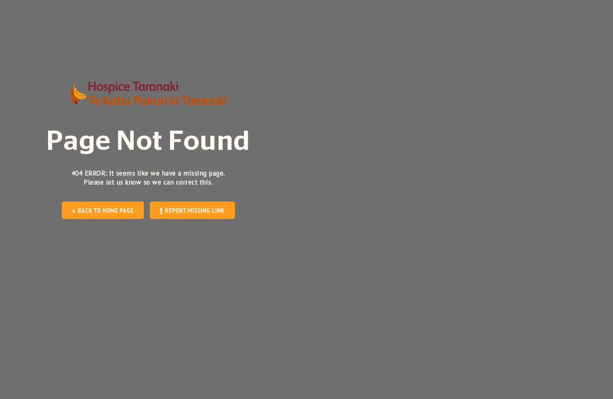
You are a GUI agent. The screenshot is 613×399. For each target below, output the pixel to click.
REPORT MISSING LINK (192, 210)
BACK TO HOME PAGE (103, 210)
